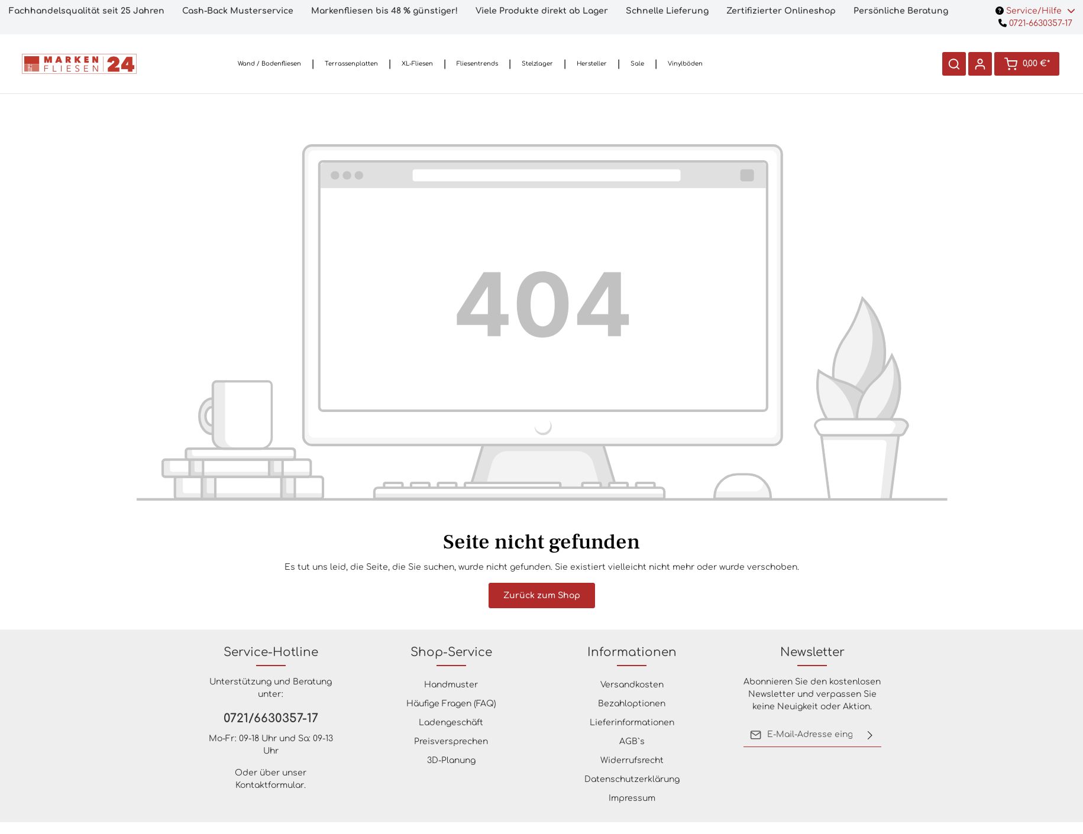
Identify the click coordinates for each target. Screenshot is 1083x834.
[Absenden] (870, 734)
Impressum (632, 798)
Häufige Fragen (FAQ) (451, 703)
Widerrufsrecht (632, 760)
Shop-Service (451, 652)
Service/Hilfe (1035, 11)
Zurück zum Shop (541, 595)
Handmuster (451, 684)
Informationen (632, 652)
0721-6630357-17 (1035, 23)
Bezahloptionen (631, 703)
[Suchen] (954, 64)
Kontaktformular (269, 785)
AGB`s (632, 741)
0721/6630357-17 (271, 718)
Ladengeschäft (451, 722)
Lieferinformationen (632, 722)
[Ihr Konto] (980, 64)
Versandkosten (632, 684)
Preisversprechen (451, 741)
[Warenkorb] (1026, 64)
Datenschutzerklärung (632, 779)
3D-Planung (451, 760)
